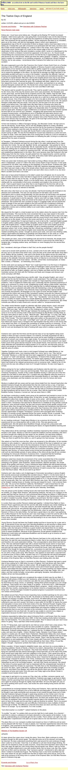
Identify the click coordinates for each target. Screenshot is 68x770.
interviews (33, 8)
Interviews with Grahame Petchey (35, 26)
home (3, 8)
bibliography (22, 8)
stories (42, 8)
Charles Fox (5, 487)
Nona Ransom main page (10, 30)
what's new (11, 8)
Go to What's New (32, 762)
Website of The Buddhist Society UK (14, 731)
